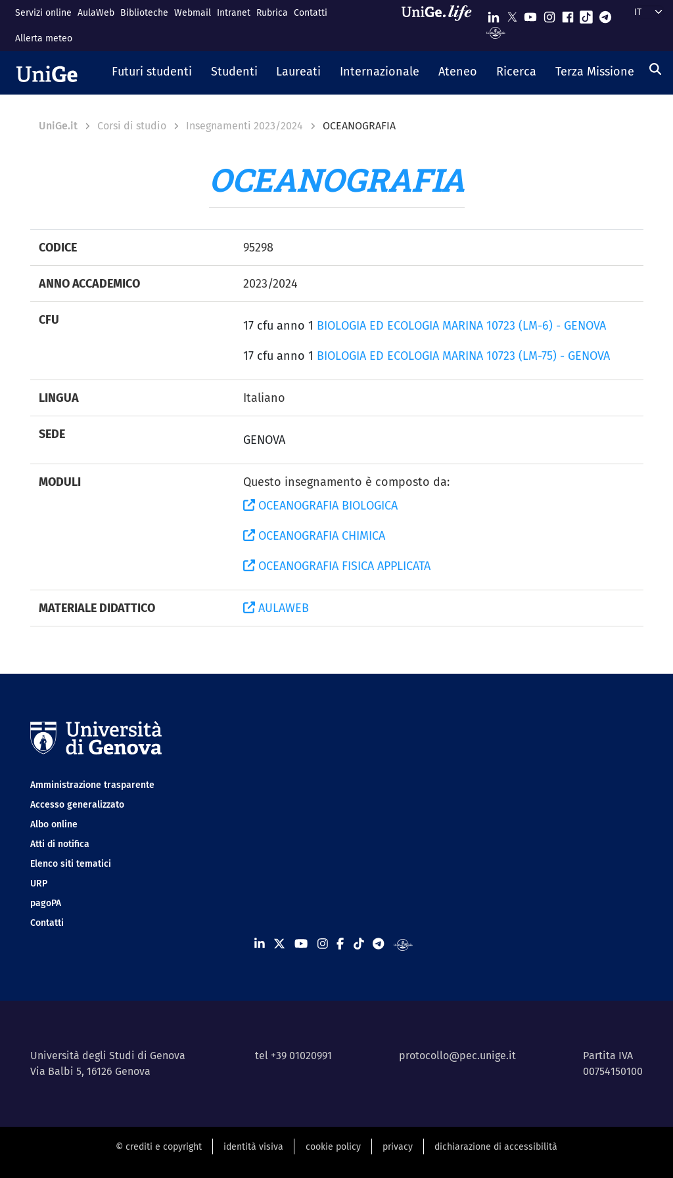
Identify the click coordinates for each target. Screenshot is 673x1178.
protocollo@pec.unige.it (457, 1055)
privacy (398, 1146)
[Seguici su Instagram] (549, 14)
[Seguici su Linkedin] (493, 14)
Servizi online (43, 12)
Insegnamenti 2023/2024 (244, 126)
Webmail (192, 12)
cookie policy (333, 1146)
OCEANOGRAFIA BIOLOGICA (320, 505)
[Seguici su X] (512, 14)
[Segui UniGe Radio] (495, 32)
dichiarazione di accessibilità (495, 1146)
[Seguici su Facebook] (568, 14)
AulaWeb (96, 12)
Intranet (233, 12)
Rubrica (272, 12)
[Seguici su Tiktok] (586, 14)
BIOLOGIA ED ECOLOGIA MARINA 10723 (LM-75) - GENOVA (463, 356)
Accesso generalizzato (77, 804)
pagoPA (45, 903)
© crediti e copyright (159, 1146)
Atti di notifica (59, 844)
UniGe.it (58, 126)
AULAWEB (276, 608)
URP (38, 883)
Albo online (54, 824)
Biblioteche (144, 12)
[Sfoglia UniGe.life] (441, 25)
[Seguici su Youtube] (530, 14)
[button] (152, 73)
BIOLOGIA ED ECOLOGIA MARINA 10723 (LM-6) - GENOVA (461, 325)
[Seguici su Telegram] (605, 14)
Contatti (310, 12)
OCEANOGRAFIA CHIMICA (314, 536)
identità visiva (253, 1146)
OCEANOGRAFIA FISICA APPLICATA (336, 566)
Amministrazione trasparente (92, 785)
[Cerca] (655, 69)
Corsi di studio (131, 126)
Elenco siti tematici (70, 863)
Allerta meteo (43, 38)
